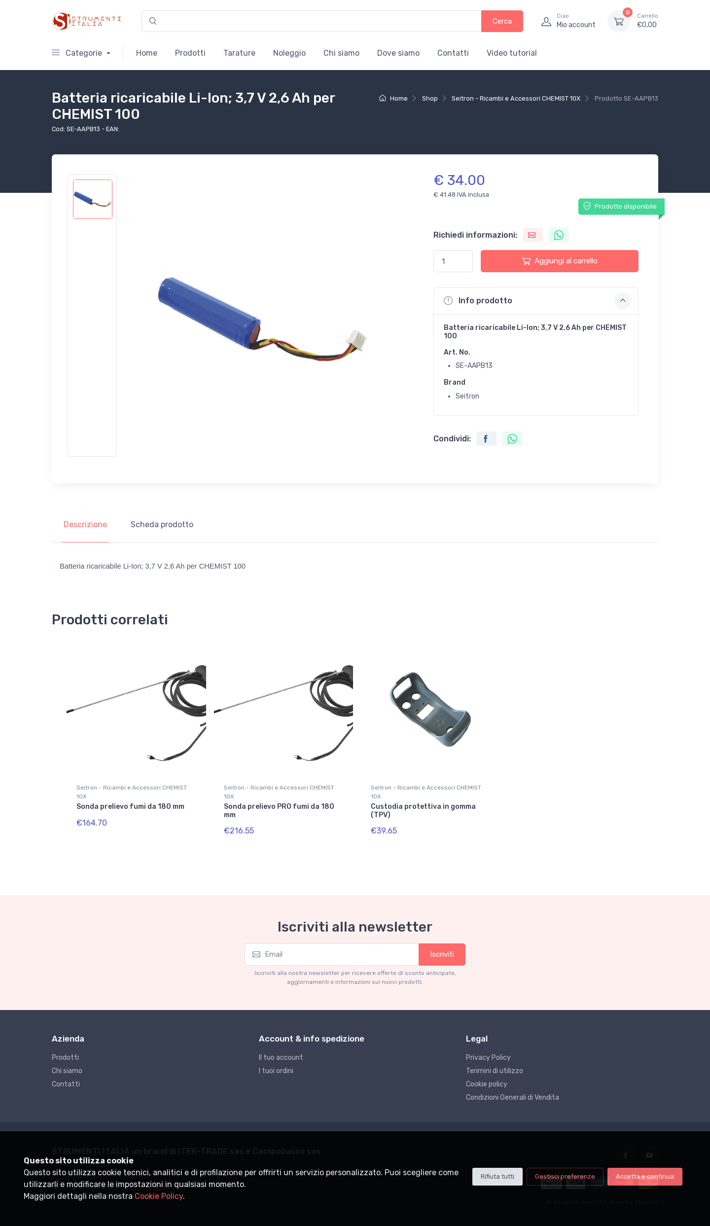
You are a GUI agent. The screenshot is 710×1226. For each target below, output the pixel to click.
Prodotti (190, 53)
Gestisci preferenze (565, 1176)
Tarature (239, 53)
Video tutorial (512, 53)
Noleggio (289, 53)
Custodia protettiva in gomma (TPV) (423, 810)
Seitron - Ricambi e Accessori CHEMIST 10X (516, 98)
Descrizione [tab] (85, 524)
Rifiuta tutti (497, 1176)
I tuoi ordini (276, 1071)
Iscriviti (442, 954)
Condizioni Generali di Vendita (512, 1097)
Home (146, 53)
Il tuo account (281, 1057)
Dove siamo (398, 53)
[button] (536, 301)
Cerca (502, 21)
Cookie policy (486, 1084)
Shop (430, 98)
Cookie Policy (159, 1196)
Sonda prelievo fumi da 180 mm (130, 806)
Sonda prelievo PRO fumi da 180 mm (279, 810)
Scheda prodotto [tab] (162, 524)
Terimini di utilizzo (494, 1071)
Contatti (453, 53)
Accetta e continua (645, 1176)
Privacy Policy (488, 1057)
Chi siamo (341, 53)
